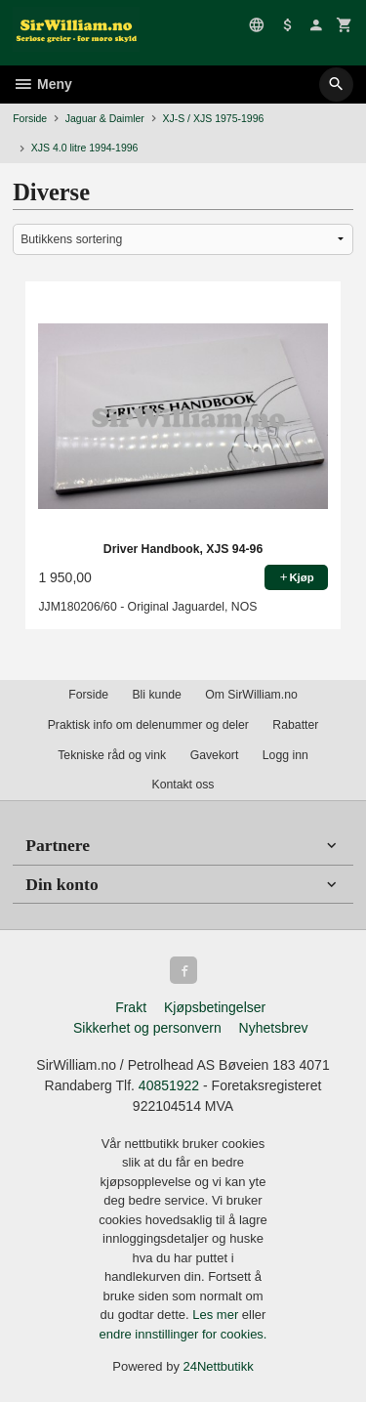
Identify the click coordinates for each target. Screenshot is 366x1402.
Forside (30, 118)
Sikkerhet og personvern (147, 1028)
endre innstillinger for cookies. (183, 1334)
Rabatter (295, 725)
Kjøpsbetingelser (214, 1007)
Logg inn (285, 755)
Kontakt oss (182, 784)
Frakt (130, 1007)
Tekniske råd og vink (112, 755)
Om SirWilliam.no (251, 694)
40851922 (169, 1085)
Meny (42, 84)
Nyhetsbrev (273, 1028)
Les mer (217, 1314)
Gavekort (214, 755)
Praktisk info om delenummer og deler (148, 725)
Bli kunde (156, 694)
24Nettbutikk (218, 1366)
